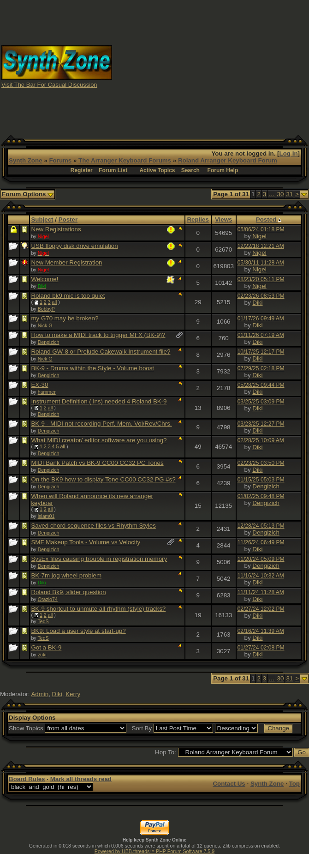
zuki (42, 654)
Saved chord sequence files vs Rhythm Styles (93, 525)
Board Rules (27, 779)
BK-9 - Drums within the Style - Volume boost (92, 368)
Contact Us (229, 783)
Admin (39, 694)
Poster (68, 219)
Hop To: (165, 752)
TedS (42, 621)
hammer (47, 392)
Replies (197, 219)
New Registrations (56, 229)
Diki (257, 302)
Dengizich (48, 342)
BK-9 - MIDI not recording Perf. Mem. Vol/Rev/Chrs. (101, 423)
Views (223, 219)
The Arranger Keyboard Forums (124, 160)
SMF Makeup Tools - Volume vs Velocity (85, 542)
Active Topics (157, 170)
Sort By (141, 728)
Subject (42, 219)
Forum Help (223, 170)
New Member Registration (66, 262)
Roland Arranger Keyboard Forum (227, 160)
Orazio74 (48, 599)
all (54, 302)
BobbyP (46, 309)
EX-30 (39, 384)
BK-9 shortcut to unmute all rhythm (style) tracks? (98, 608)
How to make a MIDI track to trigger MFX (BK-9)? (98, 334)
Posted (268, 219)
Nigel (259, 236)
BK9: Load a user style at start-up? (78, 630)
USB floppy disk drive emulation (74, 245)
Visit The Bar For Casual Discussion (49, 84)
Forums (60, 160)
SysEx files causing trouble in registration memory (99, 558)
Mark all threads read (81, 779)
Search (190, 170)
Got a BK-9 (46, 647)
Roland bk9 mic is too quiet (68, 295)
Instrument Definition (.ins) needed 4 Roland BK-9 (98, 401)
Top (294, 783)
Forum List (113, 170)
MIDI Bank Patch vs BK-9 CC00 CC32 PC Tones (97, 462)
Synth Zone (25, 160)
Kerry (72, 694)
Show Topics (26, 728)
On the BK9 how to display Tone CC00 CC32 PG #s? (103, 479)
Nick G (45, 325)
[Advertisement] (211, 66)
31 (289, 194)
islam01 (46, 516)
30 (280, 194)
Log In (288, 153)
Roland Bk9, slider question (68, 592)
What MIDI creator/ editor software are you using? (98, 440)
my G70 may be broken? (64, 318)
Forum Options (27, 194)
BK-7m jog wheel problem (66, 575)
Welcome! (44, 279)
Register (82, 170)
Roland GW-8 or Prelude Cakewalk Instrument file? (100, 351)
